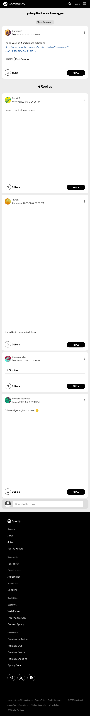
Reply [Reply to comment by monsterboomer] (76, 491)
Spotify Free (14, 665)
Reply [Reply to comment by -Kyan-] (76, 344)
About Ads (11, 705)
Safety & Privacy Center (24, 700)
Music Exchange (22, 59)
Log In (77, 4)
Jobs (10, 542)
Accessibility (24, 705)
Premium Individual (17, 639)
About (10, 535)
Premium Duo (14, 645)
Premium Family (16, 652)
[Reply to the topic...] (48, 504)
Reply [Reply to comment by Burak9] (76, 187)
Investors (12, 583)
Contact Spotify (16, 624)
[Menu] (84, 4)
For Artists (13, 563)
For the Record (15, 548)
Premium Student (17, 658)
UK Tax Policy (54, 705)
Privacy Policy (40, 700)
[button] (84, 32)
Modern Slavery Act (38, 705)
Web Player (13, 611)
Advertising (13, 576)
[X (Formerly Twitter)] (21, 677)
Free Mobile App (16, 617)
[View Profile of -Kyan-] (15, 199)
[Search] (69, 4)
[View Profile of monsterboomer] (21, 398)
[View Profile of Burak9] (16, 98)
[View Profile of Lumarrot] (17, 31)
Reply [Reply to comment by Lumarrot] (76, 72)
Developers (13, 570)
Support (12, 604)
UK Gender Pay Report (16, 710)
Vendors (12, 589)
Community (14, 4)
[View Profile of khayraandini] (19, 357)
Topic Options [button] (44, 22)
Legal (9, 700)
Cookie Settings (54, 700)
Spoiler (13, 370)
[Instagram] (11, 677)
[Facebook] (31, 677)
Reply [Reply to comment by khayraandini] (76, 386)
